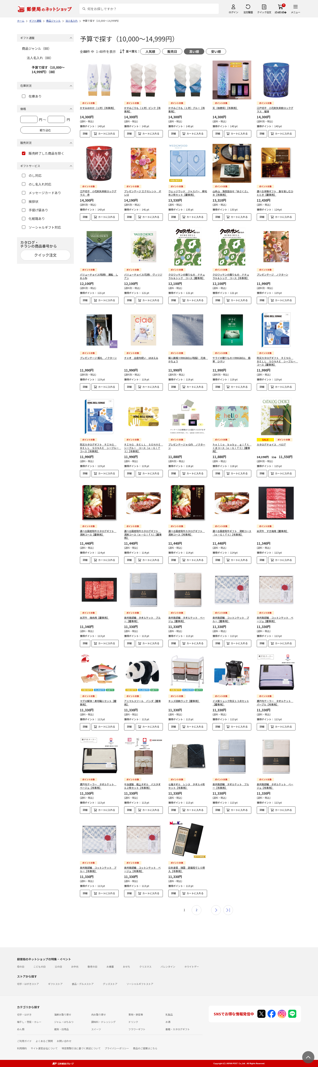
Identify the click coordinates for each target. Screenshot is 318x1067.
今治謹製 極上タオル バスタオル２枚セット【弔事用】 (142, 785)
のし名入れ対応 (36, 184)
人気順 (150, 51)
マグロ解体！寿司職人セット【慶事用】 (98, 702)
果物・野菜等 (135, 1014)
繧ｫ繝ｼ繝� (280, 12)
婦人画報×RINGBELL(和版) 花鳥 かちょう (188, 359)
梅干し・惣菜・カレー (29, 1022)
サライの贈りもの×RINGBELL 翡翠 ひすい (231, 359)
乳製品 (169, 1014)
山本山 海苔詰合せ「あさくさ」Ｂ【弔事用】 (231, 192)
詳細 (85, 133)
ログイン (233, 12)
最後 (228, 910)
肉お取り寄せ (98, 1014)
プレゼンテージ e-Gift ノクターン (186, 446)
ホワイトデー (191, 966)
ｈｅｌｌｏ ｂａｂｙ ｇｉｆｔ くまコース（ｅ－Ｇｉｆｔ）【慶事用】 (232, 448)
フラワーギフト (136, 1029)
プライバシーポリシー (117, 1048)
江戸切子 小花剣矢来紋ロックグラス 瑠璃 (275, 109)
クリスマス (145, 966)
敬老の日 (92, 966)
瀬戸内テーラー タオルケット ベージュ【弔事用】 (98, 785)
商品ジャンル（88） (36, 48)
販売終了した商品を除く (43, 153)
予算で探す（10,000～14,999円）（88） (48, 69)
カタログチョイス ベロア (271, 444)
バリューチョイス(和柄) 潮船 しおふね (99, 276)
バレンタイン (168, 966)
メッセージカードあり (41, 192)
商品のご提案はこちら (145, 1048)
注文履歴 (248, 12)
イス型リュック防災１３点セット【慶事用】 (231, 702)
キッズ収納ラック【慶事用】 (184, 701)
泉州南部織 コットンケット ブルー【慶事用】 (231, 619)
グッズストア (110, 984)
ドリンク (133, 1022)
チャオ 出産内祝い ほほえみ (141, 358)
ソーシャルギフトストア (140, 984)
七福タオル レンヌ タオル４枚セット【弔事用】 (186, 785)
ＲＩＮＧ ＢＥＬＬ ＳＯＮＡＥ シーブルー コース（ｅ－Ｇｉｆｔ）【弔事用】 (143, 448)
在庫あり (32, 96)
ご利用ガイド (24, 1041)
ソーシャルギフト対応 (41, 227)
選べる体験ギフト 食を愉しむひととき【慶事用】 (275, 192)
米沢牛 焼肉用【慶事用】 (94, 617)
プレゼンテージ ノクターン (272, 274)
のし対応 (32, 175)
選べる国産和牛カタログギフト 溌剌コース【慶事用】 (98, 532)
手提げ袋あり (35, 210)
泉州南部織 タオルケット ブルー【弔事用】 (231, 785)
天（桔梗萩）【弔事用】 (225, 108)
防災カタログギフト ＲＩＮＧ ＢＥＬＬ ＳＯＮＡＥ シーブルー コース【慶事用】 (277, 361)
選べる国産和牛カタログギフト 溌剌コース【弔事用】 (186, 532)
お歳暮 (110, 966)
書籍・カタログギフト (177, 1029)
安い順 (216, 51)
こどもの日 (39, 966)
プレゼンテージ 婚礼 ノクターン (98, 358)
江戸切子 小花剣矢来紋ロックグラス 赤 (98, 192)
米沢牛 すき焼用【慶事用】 (272, 531)
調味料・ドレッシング (103, 1022)
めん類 (20, 1029)
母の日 (20, 966)
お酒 (167, 1022)
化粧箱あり (33, 218)
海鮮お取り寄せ (62, 1014)
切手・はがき (24, 1014)
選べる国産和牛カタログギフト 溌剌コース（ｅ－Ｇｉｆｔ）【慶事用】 (143, 534)
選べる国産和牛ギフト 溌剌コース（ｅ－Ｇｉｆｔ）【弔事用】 (232, 532)
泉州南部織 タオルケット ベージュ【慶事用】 (186, 619)
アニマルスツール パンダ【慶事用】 (142, 702)
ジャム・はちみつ (63, 1022)
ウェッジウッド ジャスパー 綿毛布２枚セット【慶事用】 (187, 192)
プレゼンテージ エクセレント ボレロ (142, 192)
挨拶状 (30, 201)
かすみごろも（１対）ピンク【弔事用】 (142, 109)
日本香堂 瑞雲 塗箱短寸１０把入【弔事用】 (186, 869)
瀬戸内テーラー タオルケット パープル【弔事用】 (275, 702)
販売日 (172, 51)
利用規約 (22, 1048)
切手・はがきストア (28, 984)
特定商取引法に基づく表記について (81, 1048)
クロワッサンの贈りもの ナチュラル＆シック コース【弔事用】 (231, 276)
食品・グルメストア (83, 984)
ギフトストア (55, 984)
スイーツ (96, 1029)
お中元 (74, 966)
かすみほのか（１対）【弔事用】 (97, 108)
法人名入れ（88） (40, 57)
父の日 (58, 966)
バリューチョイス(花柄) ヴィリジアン (143, 276)
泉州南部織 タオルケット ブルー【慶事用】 (142, 619)
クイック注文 (264, 12)
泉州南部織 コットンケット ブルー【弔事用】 (98, 869)
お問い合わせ (64, 1041)
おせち (126, 966)
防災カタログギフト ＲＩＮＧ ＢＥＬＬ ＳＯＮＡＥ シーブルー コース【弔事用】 (100, 448)
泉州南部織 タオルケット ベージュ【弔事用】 (275, 785)
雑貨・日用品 (61, 1029)
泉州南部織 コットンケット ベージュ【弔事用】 (142, 869)
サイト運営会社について (44, 1048)
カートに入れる (106, 133)
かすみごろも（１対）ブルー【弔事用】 (186, 109)
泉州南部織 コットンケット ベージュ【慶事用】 (275, 619)
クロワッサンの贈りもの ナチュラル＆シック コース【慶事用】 (186, 276)
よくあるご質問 (44, 1041)
